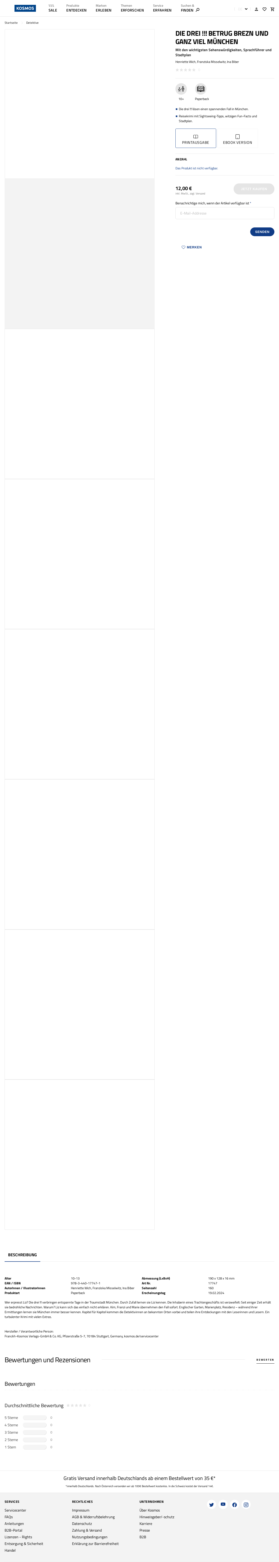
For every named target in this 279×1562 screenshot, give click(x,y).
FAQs (9, 1517)
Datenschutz (82, 1523)
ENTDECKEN (76, 10)
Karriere (146, 1523)
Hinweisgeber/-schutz (157, 1517)
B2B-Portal (13, 1530)
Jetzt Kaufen (254, 189)
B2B (143, 1537)
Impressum (80, 1510)
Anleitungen (14, 1523)
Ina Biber (233, 61)
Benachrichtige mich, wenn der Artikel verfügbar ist (212, 203)
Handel (10, 1550)
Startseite (11, 23)
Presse (145, 1530)
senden (262, 232)
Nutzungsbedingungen (90, 1537)
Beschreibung (22, 1255)
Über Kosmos (150, 1510)
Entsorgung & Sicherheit (24, 1543)
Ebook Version (237, 139)
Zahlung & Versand (87, 1530)
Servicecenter (15, 1510)
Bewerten (265, 1360)
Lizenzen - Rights (18, 1537)
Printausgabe (195, 139)
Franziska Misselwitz (211, 61)
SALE (53, 10)
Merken (192, 247)
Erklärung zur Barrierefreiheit (95, 1543)
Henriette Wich (185, 61)
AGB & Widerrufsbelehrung (93, 1517)
